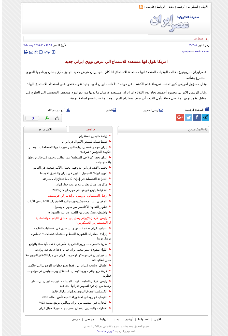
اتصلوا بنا (190, 6)
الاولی (202, 6)
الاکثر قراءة (42, 129)
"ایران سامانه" (103, 331)
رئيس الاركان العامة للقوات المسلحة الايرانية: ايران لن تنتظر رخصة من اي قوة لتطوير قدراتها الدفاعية (69, 283)
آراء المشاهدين (195, 129)
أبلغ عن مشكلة (56, 110)
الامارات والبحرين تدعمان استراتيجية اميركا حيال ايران (72, 308)
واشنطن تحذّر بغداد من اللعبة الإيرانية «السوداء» (77, 212)
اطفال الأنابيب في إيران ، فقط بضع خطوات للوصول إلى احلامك (67, 265)
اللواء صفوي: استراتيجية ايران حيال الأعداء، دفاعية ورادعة (71, 249)
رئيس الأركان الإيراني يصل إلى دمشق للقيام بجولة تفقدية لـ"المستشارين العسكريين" (71, 220)
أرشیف (178, 6)
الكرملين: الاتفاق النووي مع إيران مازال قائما (79, 291)
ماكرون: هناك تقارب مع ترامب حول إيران (81, 184)
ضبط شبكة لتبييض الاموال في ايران (84, 141)
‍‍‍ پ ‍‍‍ (45, 51)
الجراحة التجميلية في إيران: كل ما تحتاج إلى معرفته (74, 179)
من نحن (87, 319)
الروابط (159, 6)
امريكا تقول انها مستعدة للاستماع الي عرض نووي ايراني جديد (114, 61)
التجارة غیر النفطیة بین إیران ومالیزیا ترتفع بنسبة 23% (73, 302)
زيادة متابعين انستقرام (93, 136)
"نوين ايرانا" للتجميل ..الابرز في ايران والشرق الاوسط (73, 173)
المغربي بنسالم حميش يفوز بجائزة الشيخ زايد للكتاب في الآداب (67, 201)
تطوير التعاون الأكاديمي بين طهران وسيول (80, 207)
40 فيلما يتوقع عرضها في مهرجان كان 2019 (79, 190)
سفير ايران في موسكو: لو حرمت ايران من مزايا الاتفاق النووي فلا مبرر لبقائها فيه (66, 257)
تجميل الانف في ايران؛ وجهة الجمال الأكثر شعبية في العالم (70, 167)
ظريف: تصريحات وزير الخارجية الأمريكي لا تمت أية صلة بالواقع (67, 244)
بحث (169, 6)
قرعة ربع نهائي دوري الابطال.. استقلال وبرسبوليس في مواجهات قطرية (66, 273)
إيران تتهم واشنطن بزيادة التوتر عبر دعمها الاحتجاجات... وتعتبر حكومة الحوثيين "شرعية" (67, 149)
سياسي (184, 50)
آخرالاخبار (88, 129)
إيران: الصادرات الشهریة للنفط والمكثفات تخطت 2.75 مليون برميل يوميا (69, 236)
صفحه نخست (199, 50)
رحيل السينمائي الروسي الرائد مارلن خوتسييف (77, 195)
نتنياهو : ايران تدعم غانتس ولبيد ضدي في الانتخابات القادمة (70, 228)
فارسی (148, 6)
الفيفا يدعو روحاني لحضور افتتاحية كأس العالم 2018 (74, 297)
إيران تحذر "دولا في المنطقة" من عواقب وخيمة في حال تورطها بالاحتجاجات (67, 160)
